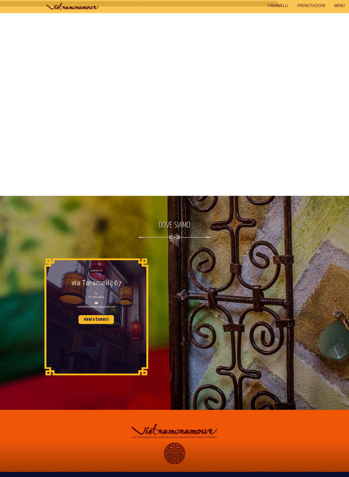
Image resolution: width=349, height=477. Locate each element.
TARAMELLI (278, 6)
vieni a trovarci (96, 319)
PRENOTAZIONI (311, 6)
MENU (339, 6)
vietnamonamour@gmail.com (96, 307)
